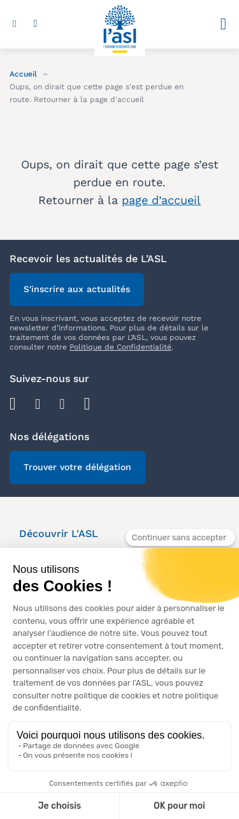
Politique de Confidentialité (120, 347)
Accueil (23, 74)
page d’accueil (161, 200)
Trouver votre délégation (77, 467)
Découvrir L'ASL (58, 534)
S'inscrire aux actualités (77, 289)
